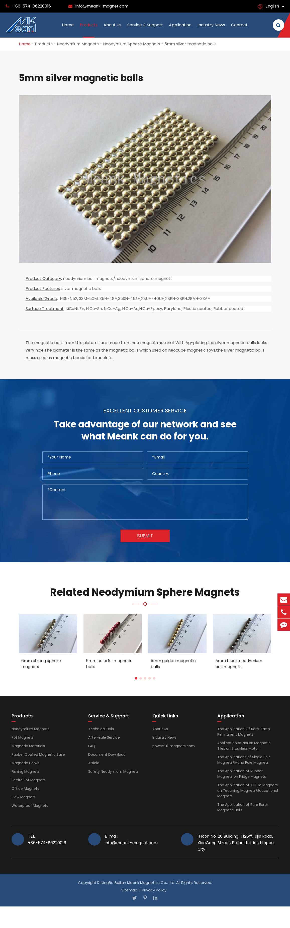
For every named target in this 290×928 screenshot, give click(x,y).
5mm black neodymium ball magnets (238, 664)
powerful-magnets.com (173, 745)
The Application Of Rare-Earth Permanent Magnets (243, 731)
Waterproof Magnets (30, 805)
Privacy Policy (154, 890)
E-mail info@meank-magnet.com (131, 839)
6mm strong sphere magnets (41, 664)
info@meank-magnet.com (101, 6)
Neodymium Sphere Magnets (131, 44)
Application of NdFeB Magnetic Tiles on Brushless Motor (244, 745)
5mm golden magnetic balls (173, 664)
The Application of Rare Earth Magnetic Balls (242, 807)
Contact (239, 30)
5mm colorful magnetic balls (109, 664)
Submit (145, 536)
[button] (136, 678)
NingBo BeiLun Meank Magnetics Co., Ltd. (138, 882)
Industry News (211, 30)
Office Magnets (25, 788)
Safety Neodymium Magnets (113, 771)
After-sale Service (104, 737)
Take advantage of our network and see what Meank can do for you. (145, 430)
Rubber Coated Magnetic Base (38, 754)
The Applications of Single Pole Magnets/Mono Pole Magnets (244, 759)
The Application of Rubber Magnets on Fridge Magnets (241, 773)
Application (180, 30)
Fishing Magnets (26, 771)
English (272, 6)
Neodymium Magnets (78, 44)
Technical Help (101, 728)
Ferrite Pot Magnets (29, 780)
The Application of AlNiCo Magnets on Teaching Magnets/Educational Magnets (247, 791)
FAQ (91, 745)
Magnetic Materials (28, 745)
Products (89, 30)
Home (68, 30)
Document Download (107, 754)
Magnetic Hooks (25, 762)
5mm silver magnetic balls (190, 44)
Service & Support (145, 30)
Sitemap (129, 890)
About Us (112, 30)
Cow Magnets (24, 797)
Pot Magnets (23, 737)
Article (93, 762)
